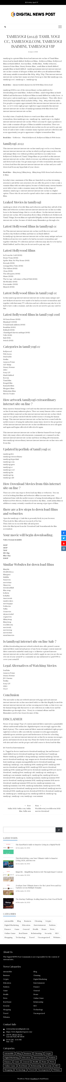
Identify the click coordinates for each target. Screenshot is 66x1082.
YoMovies (7, 606)
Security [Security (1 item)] (48, 933)
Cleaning (36, 975)
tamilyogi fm (37, 775)
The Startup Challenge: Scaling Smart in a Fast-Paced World (39, 899)
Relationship (38, 1002)
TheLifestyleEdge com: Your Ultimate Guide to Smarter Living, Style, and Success (37, 859)
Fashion (6, 987)
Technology (38, 1010)
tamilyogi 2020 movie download (43, 767)
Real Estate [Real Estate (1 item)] (23, 933)
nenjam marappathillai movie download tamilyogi (35, 762)
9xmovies (7, 580)
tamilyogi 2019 (42, 765)
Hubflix (6, 577)
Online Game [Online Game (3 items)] (10, 933)
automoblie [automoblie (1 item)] (9, 921)
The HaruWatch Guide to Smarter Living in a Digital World (38, 844)
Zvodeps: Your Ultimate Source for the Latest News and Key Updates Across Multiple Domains (38, 886)
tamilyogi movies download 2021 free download (34, 791)
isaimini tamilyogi (46, 757)
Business (6, 975)
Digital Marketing (40, 979)
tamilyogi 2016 (29, 765)
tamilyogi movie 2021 (51, 786)
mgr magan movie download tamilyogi (40, 759)
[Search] (59, 829)
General (36, 991)
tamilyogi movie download (13, 788)
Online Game (38, 998)
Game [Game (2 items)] (16, 929)
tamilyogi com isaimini (12, 775)
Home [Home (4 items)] (44, 929)
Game (5, 991)
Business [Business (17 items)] (27, 921)
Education (7, 983)
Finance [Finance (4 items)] (7, 929)
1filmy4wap (7, 619)
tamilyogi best (17, 772)
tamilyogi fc (26, 775)
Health (5, 994)
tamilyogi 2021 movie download (27, 770)
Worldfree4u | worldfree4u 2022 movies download (48, 808)
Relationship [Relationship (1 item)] (36, 933)
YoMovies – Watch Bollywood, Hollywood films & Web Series (36, 138)
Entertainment (18, 748)
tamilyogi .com (17, 765)
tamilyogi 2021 (9, 770)
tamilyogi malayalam (34, 786)
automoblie (7, 972)
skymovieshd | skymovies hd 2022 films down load (32, 85)
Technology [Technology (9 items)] (21, 937)
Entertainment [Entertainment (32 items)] (40, 925)
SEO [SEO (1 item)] (57, 933)
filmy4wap (7, 622)
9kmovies (7, 585)
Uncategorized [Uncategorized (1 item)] (44, 937)
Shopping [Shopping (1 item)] (8, 937)
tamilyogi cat (41, 772)
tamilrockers (8, 601)
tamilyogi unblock (38, 794)
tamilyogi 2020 (24, 767)
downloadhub (8, 588)
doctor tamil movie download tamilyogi (29, 751)
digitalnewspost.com (35, 726)
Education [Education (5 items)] (26, 925)
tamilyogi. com (18, 796)
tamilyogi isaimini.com (46, 783)
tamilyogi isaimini (33, 778)
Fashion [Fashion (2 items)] (52, 925)
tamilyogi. (7, 796)
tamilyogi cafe (29, 772)
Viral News (34, 1079)
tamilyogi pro (11, 794)
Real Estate (7, 1002)
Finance (36, 987)
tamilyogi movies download (36, 788)
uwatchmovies (8, 635)
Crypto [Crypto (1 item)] (48, 921)
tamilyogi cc (51, 772)
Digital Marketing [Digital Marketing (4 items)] (11, 925)
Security (6, 1006)
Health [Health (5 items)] (35, 929)
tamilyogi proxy (24, 794)
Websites (6, 1017)
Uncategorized (39, 1013)
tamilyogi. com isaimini (33, 796)
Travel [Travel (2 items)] (31, 937)
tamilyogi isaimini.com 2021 (14, 786)
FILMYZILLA (8, 572)
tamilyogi (7, 765)
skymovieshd (8, 614)
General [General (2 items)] (26, 929)
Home (35, 994)
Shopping (7, 1010)
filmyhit (6, 569)
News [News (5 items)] (52, 929)
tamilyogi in (20, 778)
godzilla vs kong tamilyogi (27, 757)
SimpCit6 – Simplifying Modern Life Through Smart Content (39, 872)
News (5, 998)
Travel (5, 1013)
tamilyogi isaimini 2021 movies (24, 783)
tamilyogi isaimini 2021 (26, 780)
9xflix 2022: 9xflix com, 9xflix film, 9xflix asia (18, 808)
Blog (35, 972)
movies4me (7, 633)
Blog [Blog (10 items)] (19, 921)
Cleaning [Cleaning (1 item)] (38, 921)
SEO (35, 1006)
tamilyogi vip (51, 794)
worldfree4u (8, 625)
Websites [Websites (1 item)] (56, 937)
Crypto (6, 979)
